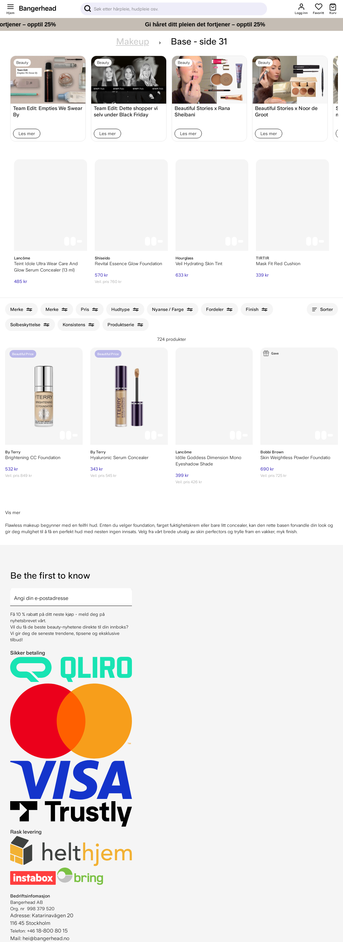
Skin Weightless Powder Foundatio (295, 457)
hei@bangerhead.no (46, 938)
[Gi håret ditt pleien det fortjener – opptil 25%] (171, 24)
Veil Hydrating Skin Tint (198, 263)
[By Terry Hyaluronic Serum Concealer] (129, 396)
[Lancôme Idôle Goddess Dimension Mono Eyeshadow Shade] (214, 396)
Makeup (132, 41)
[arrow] (129, 593)
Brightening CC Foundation (32, 457)
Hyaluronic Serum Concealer (119, 457)
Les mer (26, 133)
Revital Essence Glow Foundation (128, 263)
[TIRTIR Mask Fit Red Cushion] (292, 205)
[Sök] (173, 9)
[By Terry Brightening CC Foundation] (44, 396)
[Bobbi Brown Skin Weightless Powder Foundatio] (299, 396)
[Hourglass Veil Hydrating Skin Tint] (212, 205)
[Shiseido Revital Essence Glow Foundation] (131, 205)
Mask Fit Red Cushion (278, 263)
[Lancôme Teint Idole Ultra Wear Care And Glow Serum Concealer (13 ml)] (50, 205)
